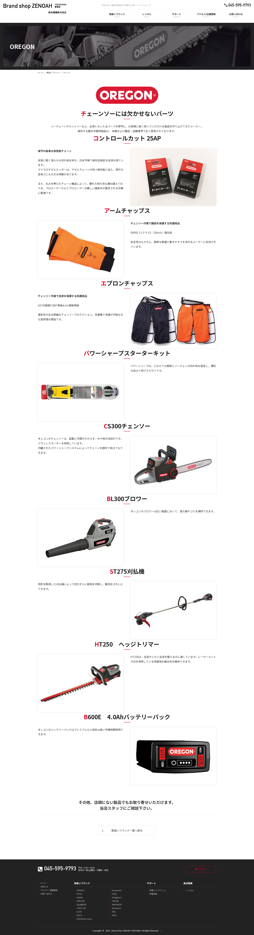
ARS (113, 912)
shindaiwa (116, 908)
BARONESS (117, 905)
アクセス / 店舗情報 (49, 890)
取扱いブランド (117, 14)
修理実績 (153, 894)
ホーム (40, 72)
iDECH (79, 915)
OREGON (81, 901)
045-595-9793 (60, 869)
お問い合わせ (236, 14)
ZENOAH (80, 890)
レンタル (146, 14)
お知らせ (44, 887)
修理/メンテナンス (157, 890)
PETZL (79, 894)
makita (80, 897)
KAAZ (114, 915)
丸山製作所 (81, 905)
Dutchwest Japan (84, 919)
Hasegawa (116, 897)
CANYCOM (81, 908)
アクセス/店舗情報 (206, 14)
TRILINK (115, 901)
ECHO (79, 912)
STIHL (114, 894)
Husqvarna (116, 890)
